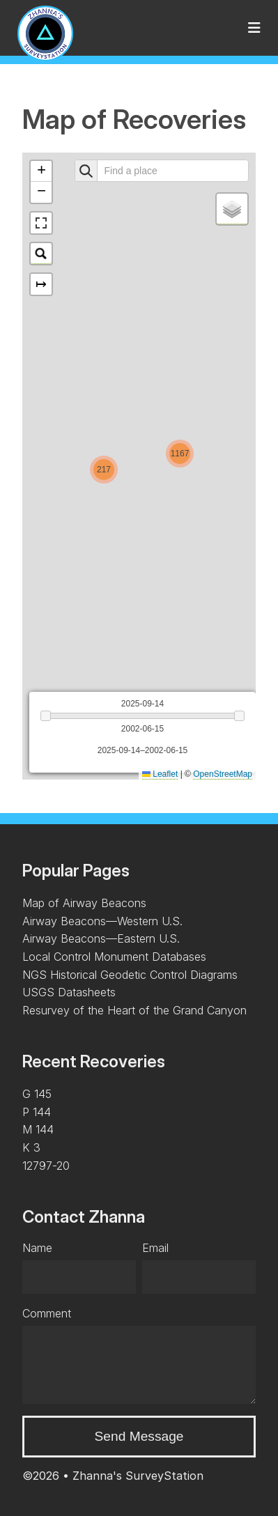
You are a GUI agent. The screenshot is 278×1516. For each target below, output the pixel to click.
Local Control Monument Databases (114, 957)
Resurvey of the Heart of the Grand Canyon (134, 1010)
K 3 (31, 1147)
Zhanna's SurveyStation (137, 1476)
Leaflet (160, 774)
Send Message (139, 1436)
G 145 (37, 1094)
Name (37, 1248)
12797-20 (46, 1166)
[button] (104, 470)
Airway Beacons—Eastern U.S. (101, 938)
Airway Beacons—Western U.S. (102, 921)
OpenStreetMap (222, 774)
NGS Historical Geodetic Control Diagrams (130, 975)
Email (155, 1248)
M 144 (38, 1129)
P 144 (36, 1112)
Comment (46, 1313)
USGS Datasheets (69, 992)
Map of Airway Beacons (84, 903)
